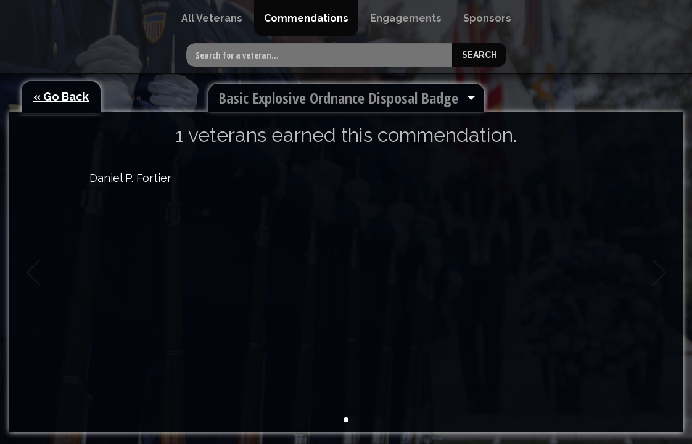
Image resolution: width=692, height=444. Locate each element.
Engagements (406, 18)
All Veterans (211, 18)
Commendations (306, 18)
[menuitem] (211, 18)
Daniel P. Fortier (130, 177)
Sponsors (487, 18)
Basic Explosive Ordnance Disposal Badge (338, 98)
